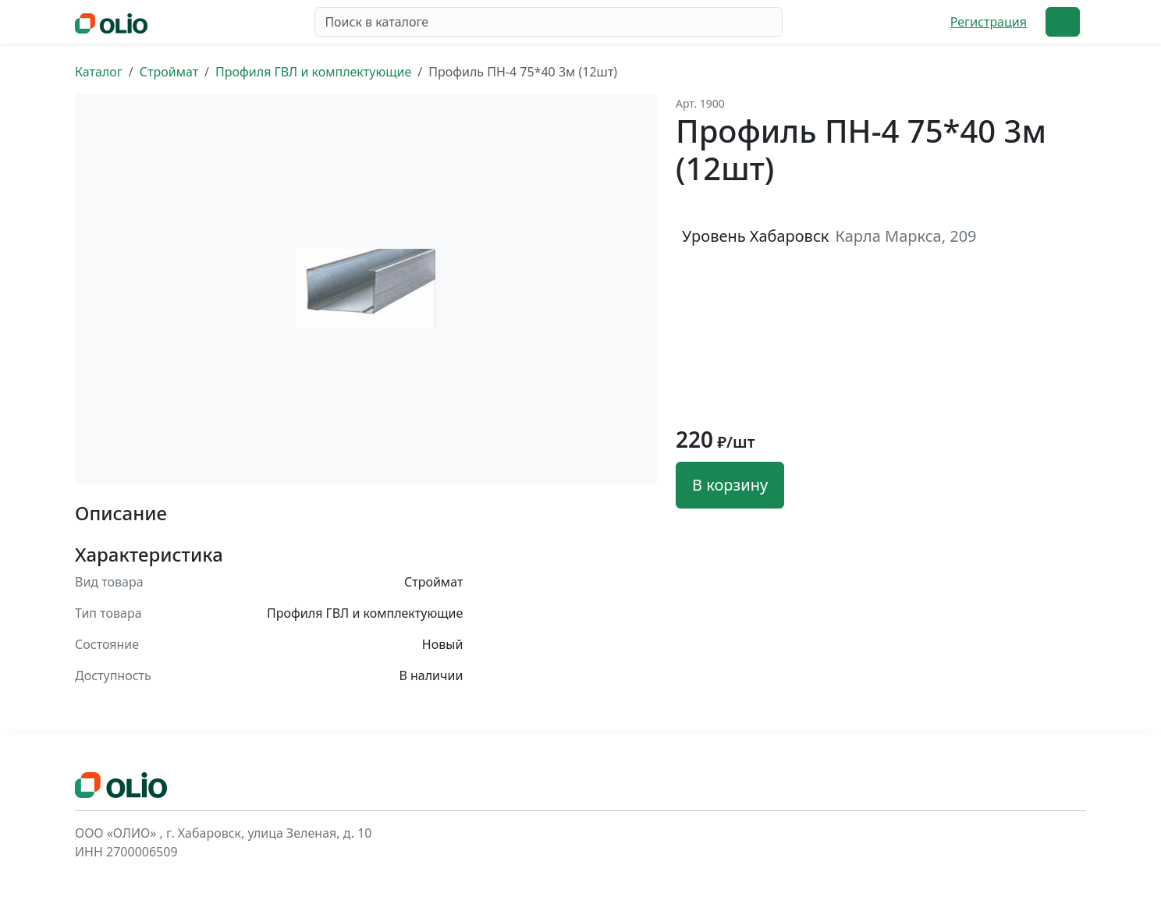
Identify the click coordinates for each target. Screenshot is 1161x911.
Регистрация (988, 21)
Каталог (98, 71)
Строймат (169, 71)
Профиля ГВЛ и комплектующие (313, 71)
